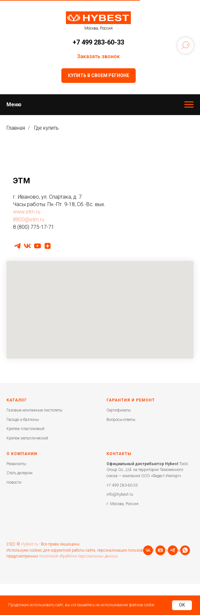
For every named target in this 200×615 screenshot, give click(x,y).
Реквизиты (16, 464)
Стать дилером (19, 473)
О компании (21, 453)
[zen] (48, 246)
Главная (15, 128)
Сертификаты (118, 410)
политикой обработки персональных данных (78, 564)
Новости (13, 482)
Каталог (16, 400)
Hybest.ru (29, 552)
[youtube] (37, 246)
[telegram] (17, 246)
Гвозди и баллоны (22, 419)
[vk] (27, 246)
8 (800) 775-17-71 (33, 227)
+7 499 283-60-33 (98, 42)
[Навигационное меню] (189, 104)
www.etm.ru (26, 212)
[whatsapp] (48, 577)
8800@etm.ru (28, 219)
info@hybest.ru (119, 494)
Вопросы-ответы (120, 419)
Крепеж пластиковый (25, 428)
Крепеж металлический (27, 438)
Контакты (118, 453)
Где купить (46, 128)
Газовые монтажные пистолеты (34, 410)
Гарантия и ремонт (130, 400)
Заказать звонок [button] (98, 56)
